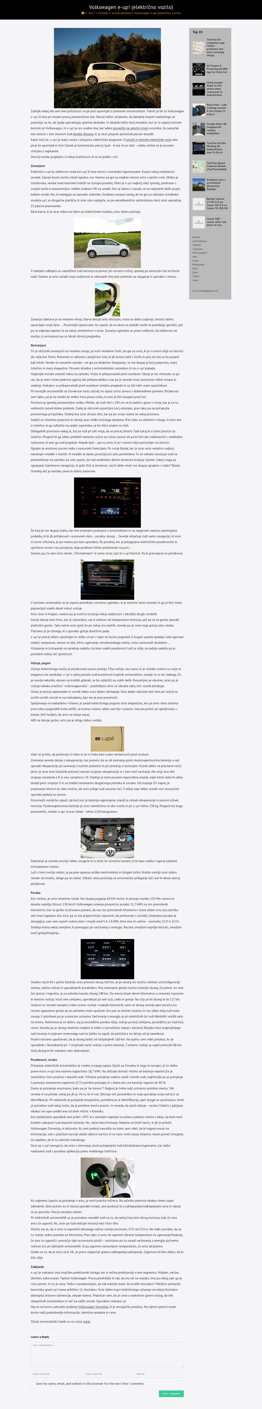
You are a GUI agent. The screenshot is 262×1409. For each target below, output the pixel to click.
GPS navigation (199, 252)
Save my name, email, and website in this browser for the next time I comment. (90, 1384)
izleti (194, 256)
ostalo (195, 260)
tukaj (86, 1321)
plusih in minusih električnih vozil (148, 140)
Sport (195, 272)
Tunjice (195, 276)
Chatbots (196, 245)
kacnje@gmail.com (209, 290)
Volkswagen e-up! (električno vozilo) (157, 13)
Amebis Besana (83, 134)
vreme (195, 280)
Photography (198, 264)
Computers (197, 249)
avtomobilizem (199, 241)
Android (196, 237)
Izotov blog (40, 6)
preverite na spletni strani (130, 128)
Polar (195, 268)
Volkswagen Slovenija (93, 1307)
